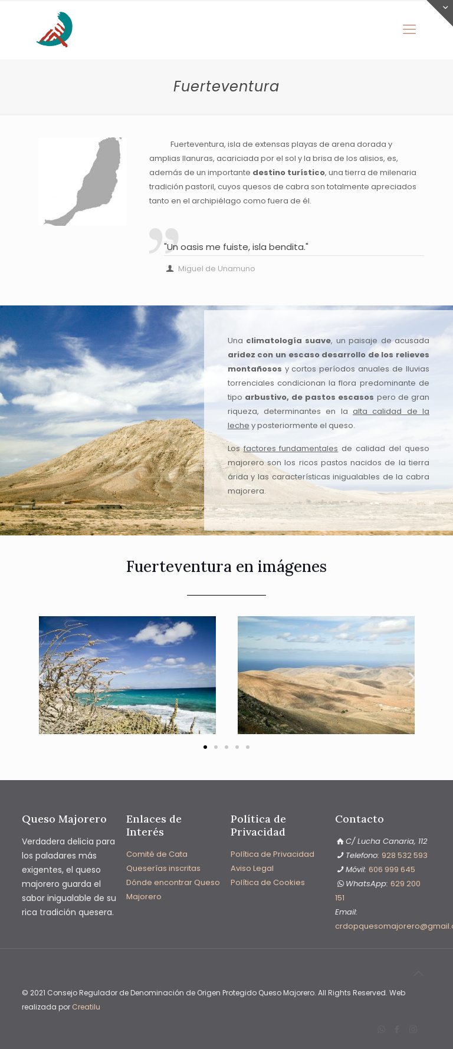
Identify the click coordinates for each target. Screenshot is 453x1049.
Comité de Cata (157, 854)
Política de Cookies (268, 882)
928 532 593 (405, 855)
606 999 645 (392, 869)
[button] (41, 677)
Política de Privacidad (272, 854)
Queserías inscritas (163, 868)
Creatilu (86, 1007)
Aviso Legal (252, 868)
